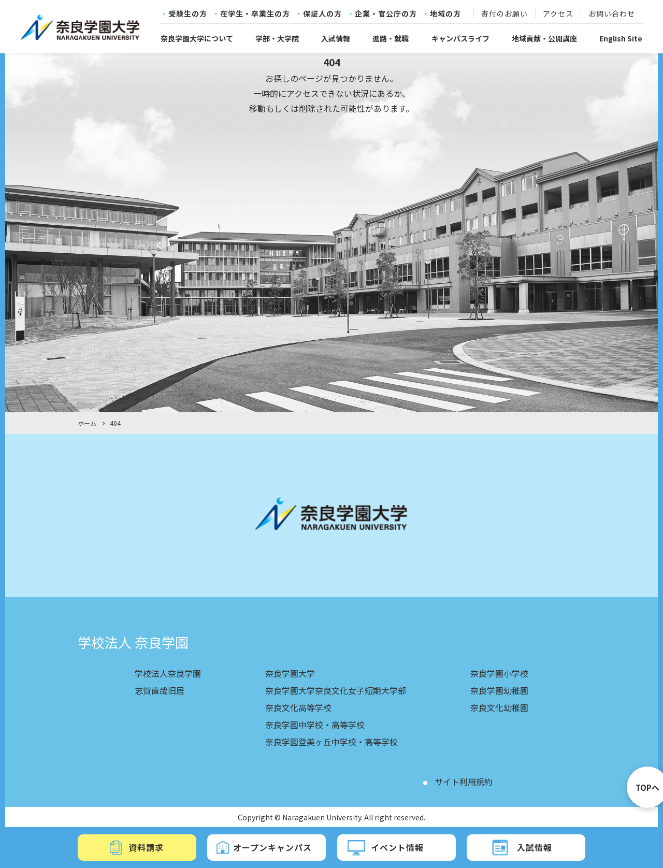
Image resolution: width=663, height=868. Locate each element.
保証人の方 (322, 14)
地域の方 (445, 14)
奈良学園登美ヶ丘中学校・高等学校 (331, 739)
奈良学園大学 (290, 673)
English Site (620, 38)
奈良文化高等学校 (298, 706)
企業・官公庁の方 (386, 14)
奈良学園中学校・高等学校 (315, 723)
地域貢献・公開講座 (544, 38)
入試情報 (335, 38)
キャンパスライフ (460, 38)
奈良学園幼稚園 (499, 690)
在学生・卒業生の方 (255, 14)
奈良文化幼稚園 (499, 706)
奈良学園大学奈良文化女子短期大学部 (335, 690)
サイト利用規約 (464, 779)
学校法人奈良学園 (168, 673)
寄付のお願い (504, 14)
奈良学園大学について (197, 38)
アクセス (558, 14)
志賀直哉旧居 (159, 690)
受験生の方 (187, 14)
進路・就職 (390, 38)
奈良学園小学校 (499, 673)
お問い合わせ (611, 14)
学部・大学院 (277, 38)
